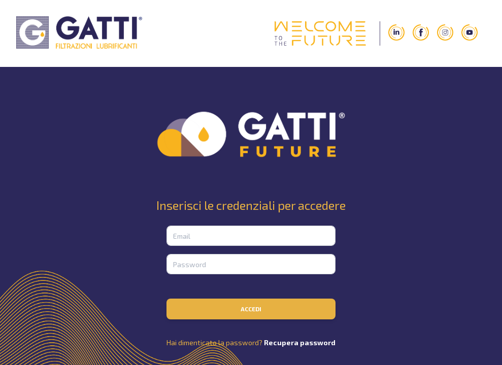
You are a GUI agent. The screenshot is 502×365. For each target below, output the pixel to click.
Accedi (251, 308)
